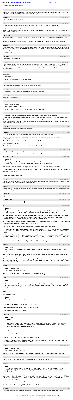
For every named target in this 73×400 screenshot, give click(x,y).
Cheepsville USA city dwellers (10, 143)
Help (50, 2)
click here (58, 395)
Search (53, 2)
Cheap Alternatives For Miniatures (20, 2)
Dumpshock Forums (7, 5)
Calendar (61, 2)
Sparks (4, 138)
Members (57, 2)
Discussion (14, 5)
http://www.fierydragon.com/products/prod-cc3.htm (15, 85)
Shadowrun (20, 5)
